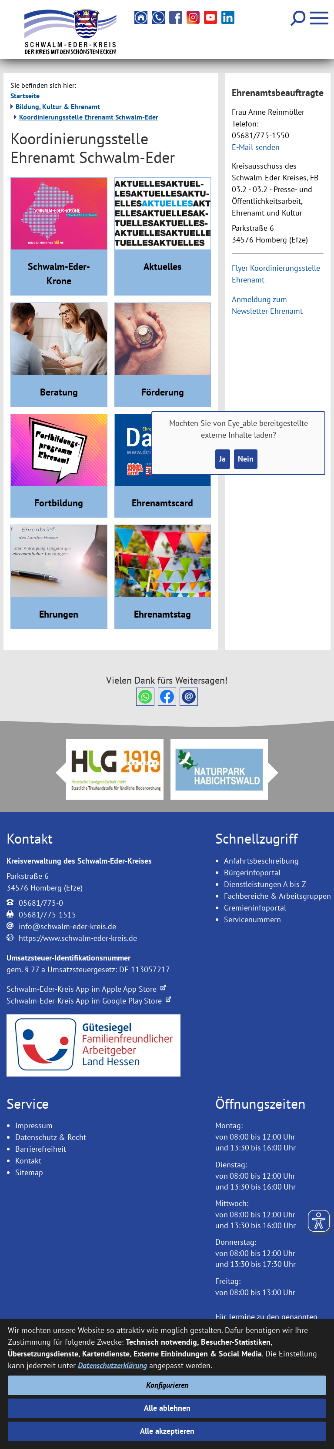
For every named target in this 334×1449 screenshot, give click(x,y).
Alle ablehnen (167, 1408)
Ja (222, 459)
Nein (246, 459)
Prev (55, 772)
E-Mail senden (256, 147)
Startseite (25, 95)
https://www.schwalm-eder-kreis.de (78, 938)
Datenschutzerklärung (112, 1365)
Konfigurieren (167, 1385)
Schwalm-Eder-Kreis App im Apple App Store (86, 989)
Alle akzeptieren (167, 1431)
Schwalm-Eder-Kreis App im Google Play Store (89, 1001)
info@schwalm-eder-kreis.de (67, 926)
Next (278, 772)
